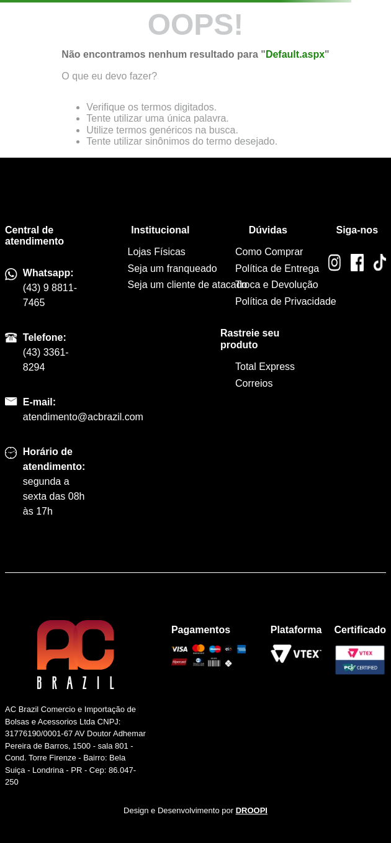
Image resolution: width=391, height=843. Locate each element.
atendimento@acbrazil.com (83, 417)
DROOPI (251, 810)
